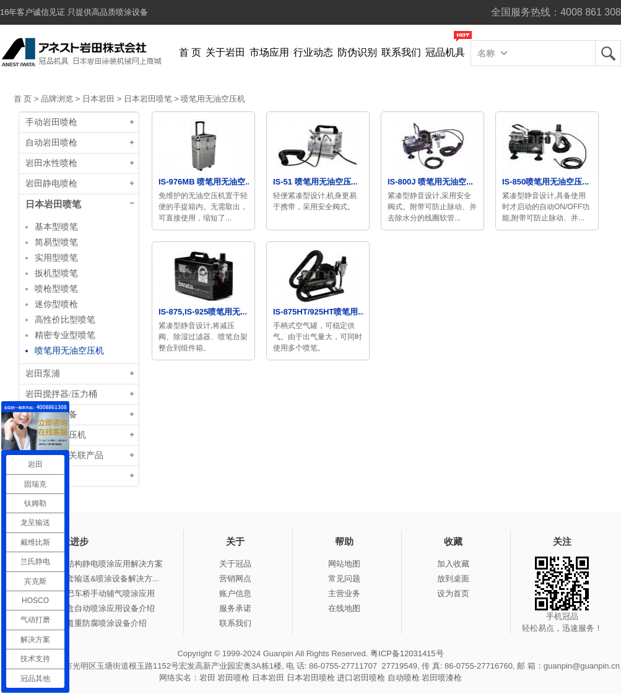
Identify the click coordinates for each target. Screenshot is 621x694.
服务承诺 (235, 608)
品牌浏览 (57, 98)
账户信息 (235, 593)
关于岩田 (225, 52)
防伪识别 (357, 52)
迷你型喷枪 (56, 304)
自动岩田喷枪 (51, 142)
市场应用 (269, 52)
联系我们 (401, 52)
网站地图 (344, 563)
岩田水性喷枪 (51, 163)
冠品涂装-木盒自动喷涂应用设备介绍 (89, 608)
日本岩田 (98, 98)
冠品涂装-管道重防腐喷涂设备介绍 (85, 623)
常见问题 (344, 578)
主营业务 (344, 593)
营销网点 (235, 578)
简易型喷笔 (56, 242)
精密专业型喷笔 (65, 335)
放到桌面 (453, 578)
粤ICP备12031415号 (407, 653)
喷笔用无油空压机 (213, 98)
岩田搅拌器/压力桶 (61, 394)
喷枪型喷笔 (56, 288)
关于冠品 (235, 563)
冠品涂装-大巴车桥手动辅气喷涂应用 (89, 593)
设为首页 (453, 593)
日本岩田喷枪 (311, 677)
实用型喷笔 (56, 257)
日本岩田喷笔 (148, 98)
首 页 (190, 52)
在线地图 (344, 608)
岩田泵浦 (42, 373)
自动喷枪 (404, 677)
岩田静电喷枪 (51, 183)
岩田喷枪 (233, 677)
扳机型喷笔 (56, 273)
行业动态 (313, 52)
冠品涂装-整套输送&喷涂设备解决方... (91, 578)
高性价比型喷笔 (65, 319)
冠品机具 (445, 52)
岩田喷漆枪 (442, 677)
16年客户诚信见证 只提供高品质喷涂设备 (74, 12)
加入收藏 (453, 563)
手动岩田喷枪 (51, 122)
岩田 (608, 53)
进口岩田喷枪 (361, 677)
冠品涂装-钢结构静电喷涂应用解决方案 (93, 563)
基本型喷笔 (56, 227)
